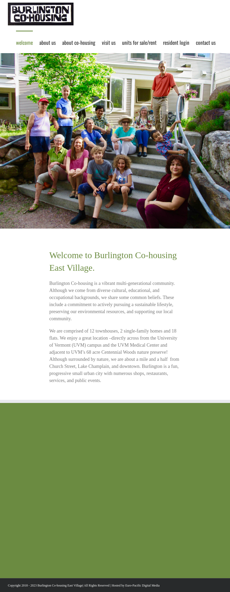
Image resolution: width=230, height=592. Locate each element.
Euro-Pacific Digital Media (142, 585)
